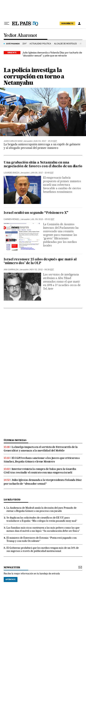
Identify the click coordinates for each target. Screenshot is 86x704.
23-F (24, 43)
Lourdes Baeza (11, 173)
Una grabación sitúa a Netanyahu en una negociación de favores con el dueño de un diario (43, 164)
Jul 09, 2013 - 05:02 (42, 219)
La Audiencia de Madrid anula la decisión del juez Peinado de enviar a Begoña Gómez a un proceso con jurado (42, 509)
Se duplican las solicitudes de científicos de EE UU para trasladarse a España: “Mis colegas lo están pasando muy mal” (42, 519)
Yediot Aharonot (20, 35)
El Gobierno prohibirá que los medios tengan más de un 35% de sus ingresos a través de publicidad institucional (43, 549)
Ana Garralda (11, 269)
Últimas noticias (15, 440)
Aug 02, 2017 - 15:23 (45, 141)
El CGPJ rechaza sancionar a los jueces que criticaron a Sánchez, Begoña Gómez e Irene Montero (42, 459)
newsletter (12, 567)
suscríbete (67, 23)
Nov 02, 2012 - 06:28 (42, 269)
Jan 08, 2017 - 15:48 (42, 173)
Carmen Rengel (12, 219)
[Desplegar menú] (7, 23)
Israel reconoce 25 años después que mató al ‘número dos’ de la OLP (40, 261)
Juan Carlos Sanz (13, 141)
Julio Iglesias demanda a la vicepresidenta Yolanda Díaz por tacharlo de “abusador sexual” (43, 481)
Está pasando (13, 43)
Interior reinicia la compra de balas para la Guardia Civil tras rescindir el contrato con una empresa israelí (40, 470)
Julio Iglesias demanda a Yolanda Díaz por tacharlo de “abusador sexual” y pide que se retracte (52, 54)
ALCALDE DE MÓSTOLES (65, 43)
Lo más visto (12, 499)
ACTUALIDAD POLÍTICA (40, 43)
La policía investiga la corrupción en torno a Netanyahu (34, 76)
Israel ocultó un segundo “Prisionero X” (36, 213)
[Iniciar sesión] (79, 23)
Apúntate (10, 579)
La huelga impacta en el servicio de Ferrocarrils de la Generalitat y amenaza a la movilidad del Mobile (41, 448)
